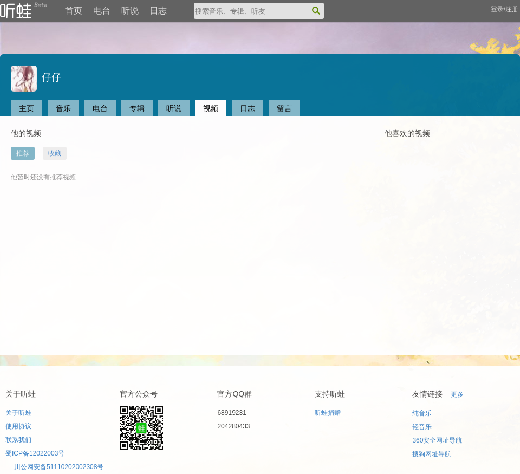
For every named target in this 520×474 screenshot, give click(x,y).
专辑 (137, 108)
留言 (284, 108)
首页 (73, 10)
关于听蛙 (18, 413)
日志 (158, 10)
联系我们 (18, 440)
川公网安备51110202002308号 (58, 467)
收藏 (54, 153)
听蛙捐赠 (328, 413)
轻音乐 (422, 427)
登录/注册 (504, 9)
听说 (130, 10)
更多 (457, 394)
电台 (101, 10)
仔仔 (36, 77)
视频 (210, 108)
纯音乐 (422, 413)
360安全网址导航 (437, 440)
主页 (26, 108)
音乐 (63, 108)
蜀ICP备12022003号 (34, 453)
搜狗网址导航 (431, 454)
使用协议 (18, 426)
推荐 (22, 153)
